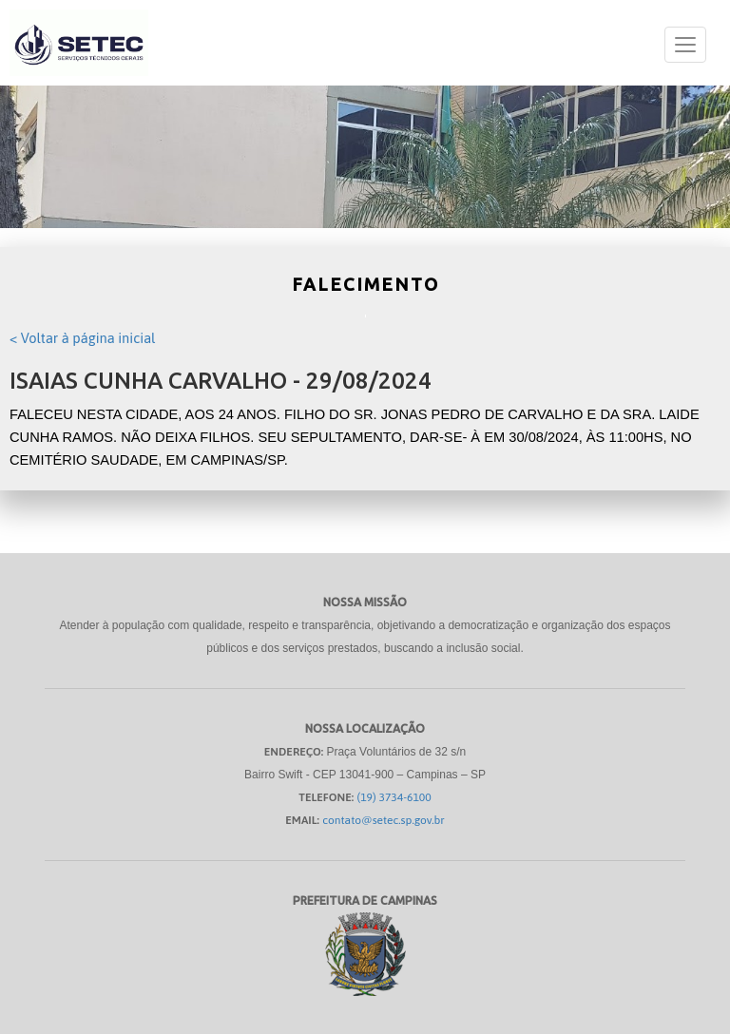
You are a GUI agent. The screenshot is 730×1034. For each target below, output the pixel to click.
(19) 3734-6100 (394, 797)
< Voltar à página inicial (82, 338)
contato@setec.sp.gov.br (383, 820)
